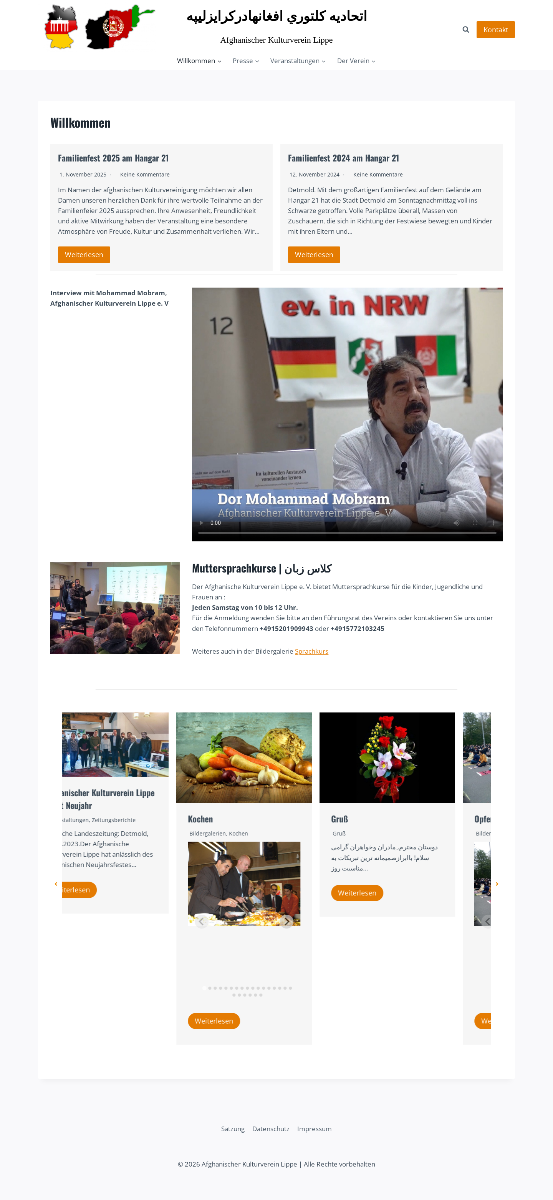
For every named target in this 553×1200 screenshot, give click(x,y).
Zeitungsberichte (146, 820)
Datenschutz (271, 1128)
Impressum (314, 1128)
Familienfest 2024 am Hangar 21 (343, 157)
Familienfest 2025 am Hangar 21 (113, 157)
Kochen (232, 818)
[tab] (237, 988)
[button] (55, 883)
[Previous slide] (234, 922)
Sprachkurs (311, 651)
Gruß (372, 818)
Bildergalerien (240, 833)
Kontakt (495, 29)
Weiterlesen (84, 254)
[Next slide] (319, 922)
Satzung (233, 1128)
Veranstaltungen (100, 820)
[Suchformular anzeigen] (466, 30)
